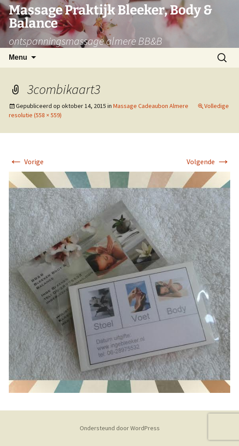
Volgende (208, 161)
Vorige (26, 161)
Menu (18, 57)
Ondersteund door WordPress (120, 428)
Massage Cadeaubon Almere (150, 106)
